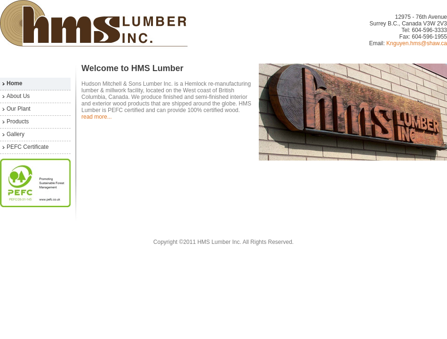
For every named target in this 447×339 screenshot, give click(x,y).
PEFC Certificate (27, 147)
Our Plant (19, 108)
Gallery (15, 134)
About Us (18, 96)
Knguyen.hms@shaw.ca (416, 43)
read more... (96, 116)
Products (18, 121)
